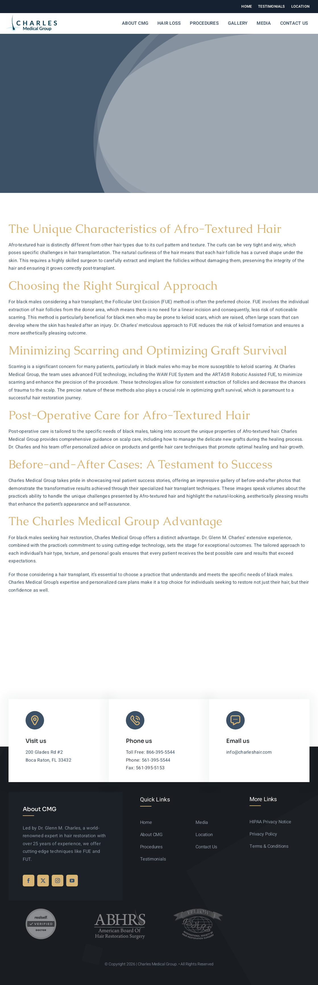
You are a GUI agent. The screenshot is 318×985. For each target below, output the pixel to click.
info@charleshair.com (249, 752)
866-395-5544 (160, 752)
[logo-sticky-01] (31, 16)
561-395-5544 (156, 760)
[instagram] (57, 880)
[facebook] (28, 880)
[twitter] (43, 880)
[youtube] (72, 880)
